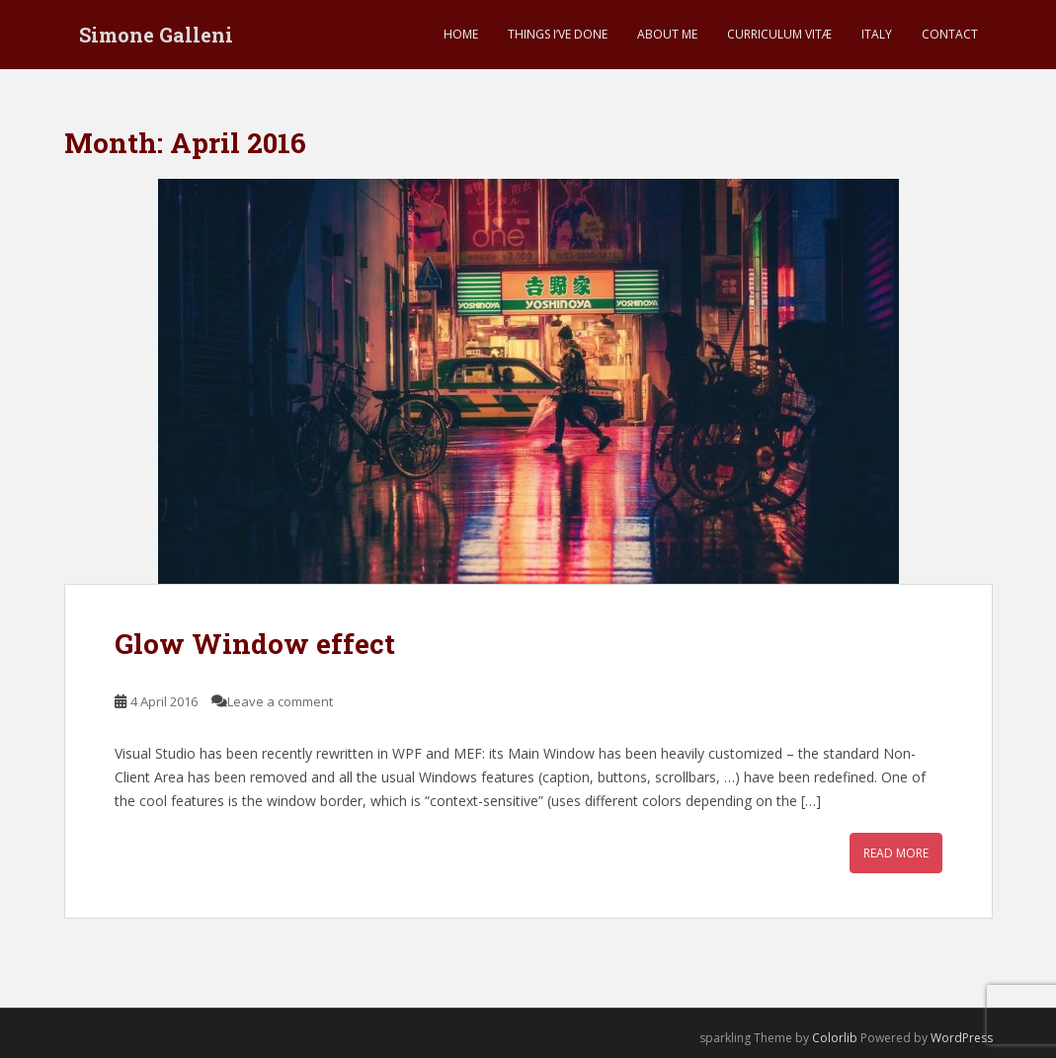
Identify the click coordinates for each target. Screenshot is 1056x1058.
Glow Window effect (255, 643)
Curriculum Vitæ (779, 34)
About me (667, 34)
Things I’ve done (558, 34)
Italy (876, 34)
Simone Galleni (156, 34)
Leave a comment (280, 701)
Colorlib (834, 1037)
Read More (896, 853)
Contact (950, 34)
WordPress (962, 1037)
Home (461, 34)
